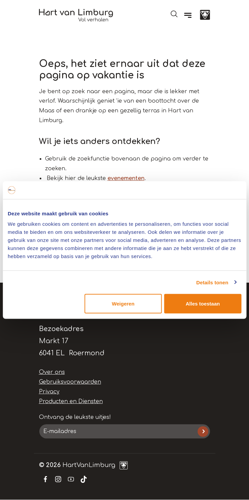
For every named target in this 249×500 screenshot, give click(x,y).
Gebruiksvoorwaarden (70, 382)
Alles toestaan (202, 304)
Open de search (174, 13)
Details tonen (212, 282)
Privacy (49, 392)
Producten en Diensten (71, 401)
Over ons (52, 372)
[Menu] (188, 15)
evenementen (126, 178)
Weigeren (123, 304)
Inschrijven (203, 431)
